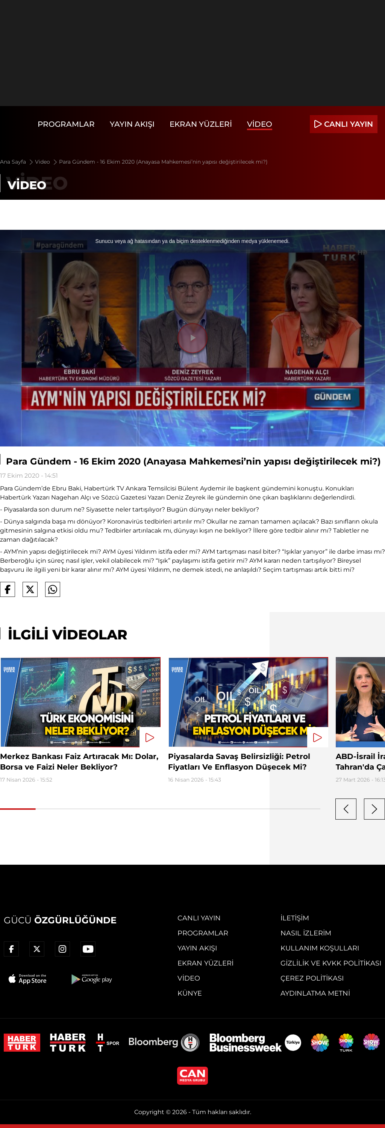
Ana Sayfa (17, 161)
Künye (189, 993)
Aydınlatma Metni (315, 993)
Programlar (66, 124)
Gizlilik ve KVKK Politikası (330, 963)
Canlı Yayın (199, 918)
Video (259, 124)
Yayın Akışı (132, 124)
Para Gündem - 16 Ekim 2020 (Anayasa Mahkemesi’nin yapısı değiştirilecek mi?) (163, 161)
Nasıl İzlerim (305, 933)
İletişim (294, 918)
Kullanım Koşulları (319, 948)
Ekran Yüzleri (201, 124)
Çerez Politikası (312, 978)
